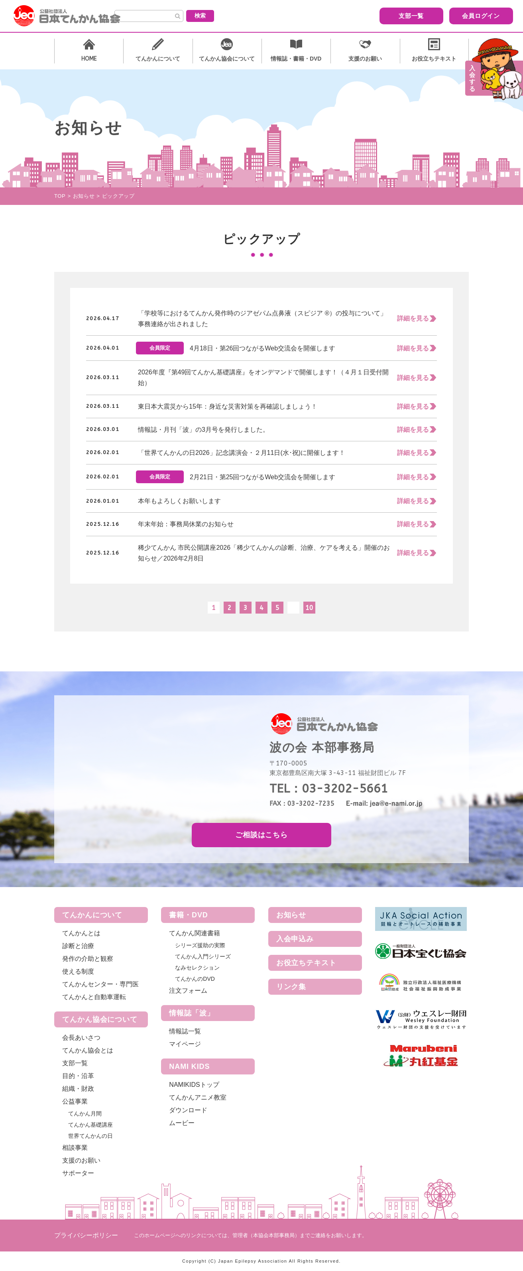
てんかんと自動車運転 (94, 997)
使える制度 (78, 971)
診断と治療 (78, 945)
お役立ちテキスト (306, 963)
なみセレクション (197, 967)
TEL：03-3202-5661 (328, 789)
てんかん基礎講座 (90, 1124)
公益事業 (75, 1101)
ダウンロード (188, 1110)
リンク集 (291, 987)
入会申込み (295, 939)
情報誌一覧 (185, 1031)
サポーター (78, 1173)
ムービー (182, 1123)
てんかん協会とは (87, 1050)
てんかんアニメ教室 (197, 1097)
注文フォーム (188, 990)
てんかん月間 (85, 1113)
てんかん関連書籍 (194, 933)
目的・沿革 (78, 1075)
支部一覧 (355, 15)
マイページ (185, 1044)
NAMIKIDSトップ (194, 1084)
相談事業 (75, 1147)
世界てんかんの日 (90, 1136)
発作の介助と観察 (87, 958)
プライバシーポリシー (86, 1235)
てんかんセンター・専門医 (100, 984)
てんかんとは (81, 933)
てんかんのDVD (195, 979)
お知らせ (291, 915)
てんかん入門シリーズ (203, 956)
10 (309, 608)
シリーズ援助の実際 (200, 945)
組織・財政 (78, 1088)
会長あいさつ (81, 1037)
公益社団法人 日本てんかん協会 (73, 16)
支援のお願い (81, 1160)
